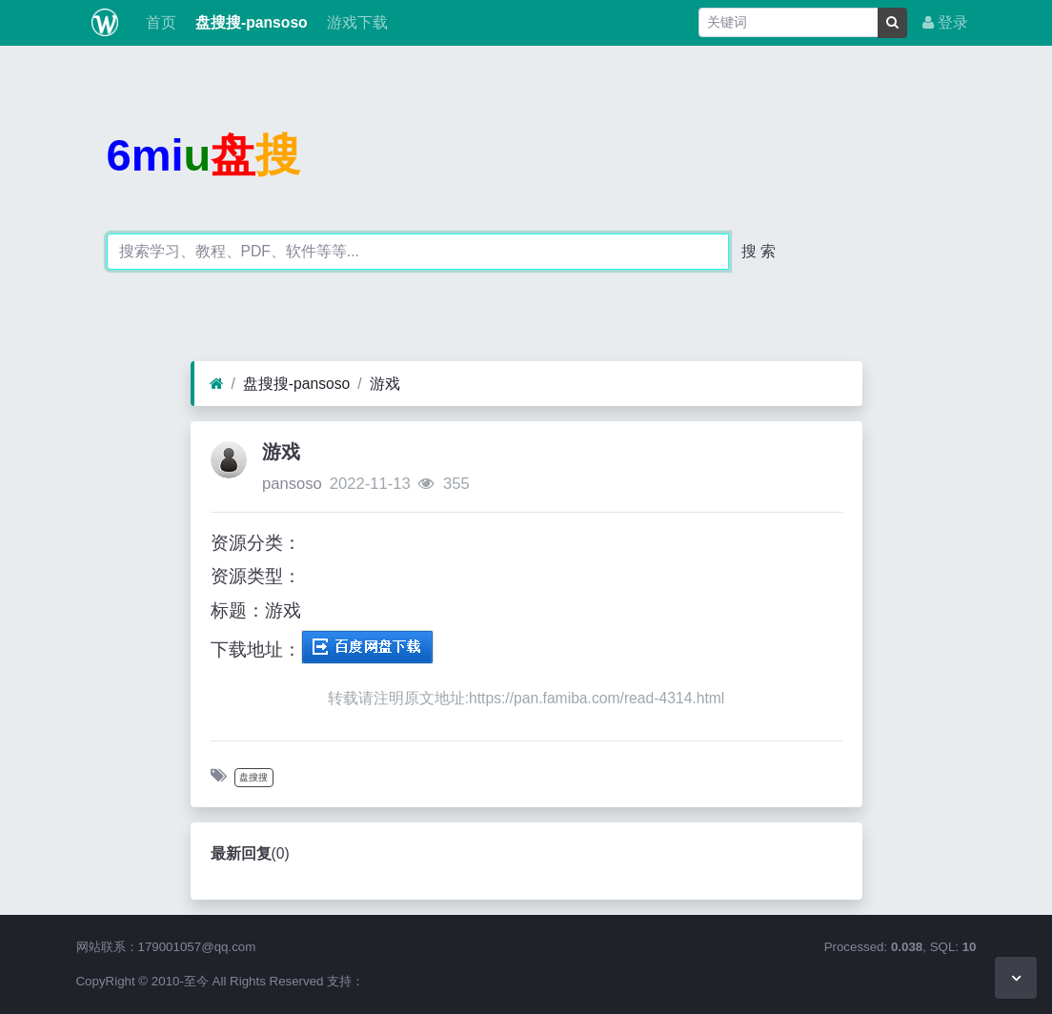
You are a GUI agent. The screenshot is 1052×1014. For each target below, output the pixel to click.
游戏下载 (355, 22)
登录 (945, 22)
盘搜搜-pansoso (250, 22)
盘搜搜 (253, 777)
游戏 (385, 383)
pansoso (292, 484)
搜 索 (758, 251)
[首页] (217, 384)
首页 (158, 22)
